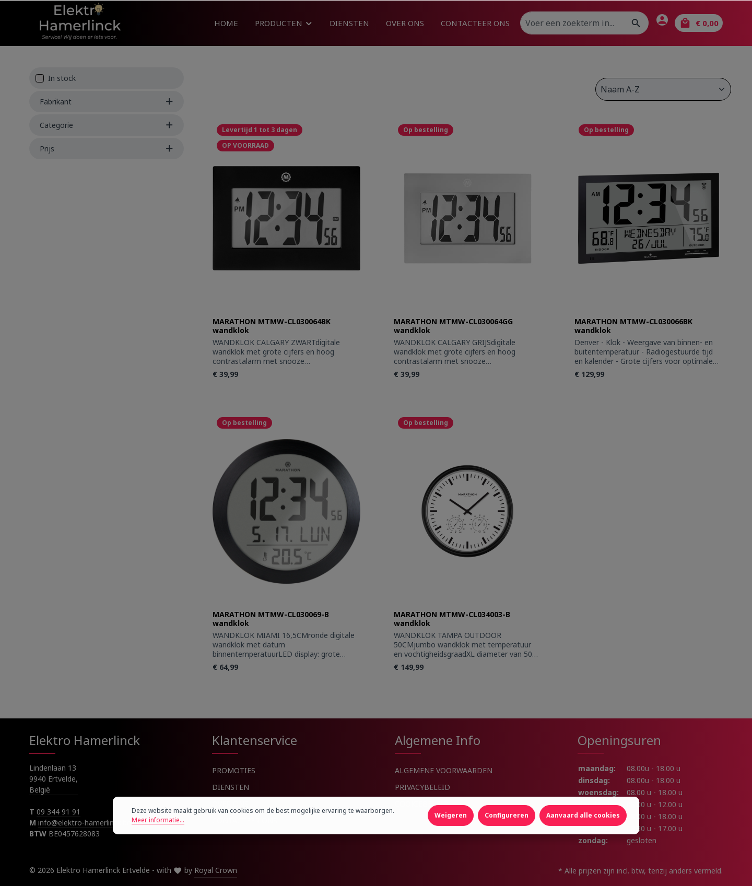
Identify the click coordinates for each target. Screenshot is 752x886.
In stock (62, 78)
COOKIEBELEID (422, 804)
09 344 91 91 (58, 812)
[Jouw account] (662, 20)
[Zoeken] (636, 22)
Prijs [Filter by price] (106, 148)
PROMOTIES (233, 770)
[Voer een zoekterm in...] (572, 22)
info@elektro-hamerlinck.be (85, 823)
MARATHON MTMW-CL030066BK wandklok (633, 326)
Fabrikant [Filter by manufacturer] (106, 102)
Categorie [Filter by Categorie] (106, 125)
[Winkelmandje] (699, 23)
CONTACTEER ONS (244, 820)
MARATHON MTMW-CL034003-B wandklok (452, 619)
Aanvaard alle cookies (583, 845)
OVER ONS (230, 804)
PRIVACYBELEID (422, 787)
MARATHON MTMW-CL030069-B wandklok (271, 619)
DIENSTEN (230, 787)
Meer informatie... (158, 849)
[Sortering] (663, 89)
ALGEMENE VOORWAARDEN (443, 770)
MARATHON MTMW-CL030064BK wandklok (272, 326)
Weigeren (450, 845)
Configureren (506, 845)
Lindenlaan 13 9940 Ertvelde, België (53, 779)
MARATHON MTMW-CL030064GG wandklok (453, 326)
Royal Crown (215, 870)
